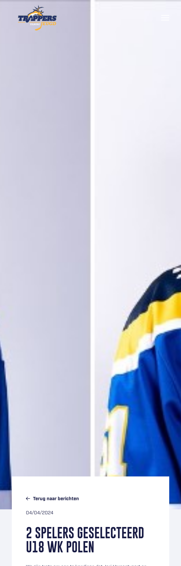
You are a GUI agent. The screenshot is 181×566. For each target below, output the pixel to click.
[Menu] (165, 17)
